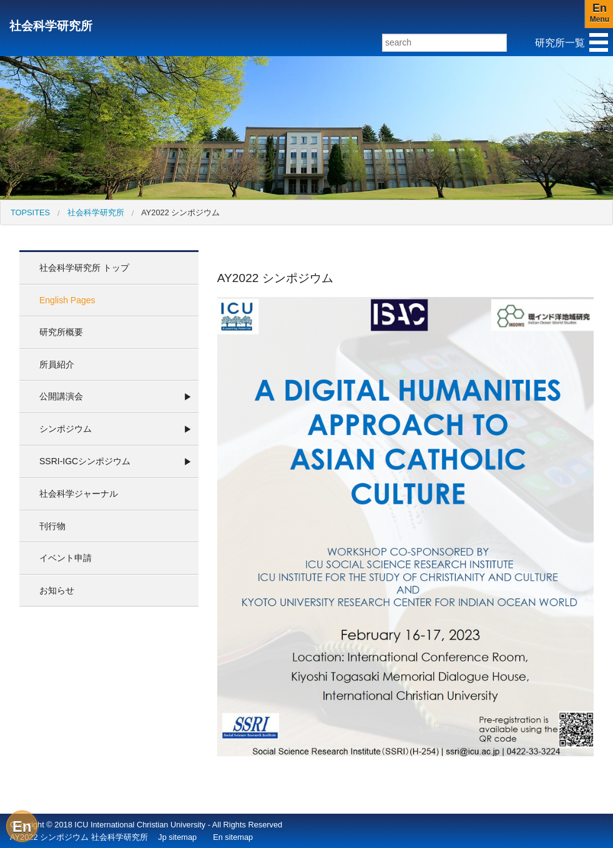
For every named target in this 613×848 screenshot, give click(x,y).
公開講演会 (61, 396)
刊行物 (52, 526)
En (22, 826)
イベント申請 (65, 558)
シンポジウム (65, 429)
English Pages (67, 300)
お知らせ (56, 590)
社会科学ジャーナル (78, 494)
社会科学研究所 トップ (84, 268)
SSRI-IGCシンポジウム (84, 461)
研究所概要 (61, 332)
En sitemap (233, 837)
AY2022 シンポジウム (180, 212)
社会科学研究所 (50, 25)
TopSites (30, 212)
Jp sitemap (177, 837)
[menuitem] (30, 212)
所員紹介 (56, 364)
